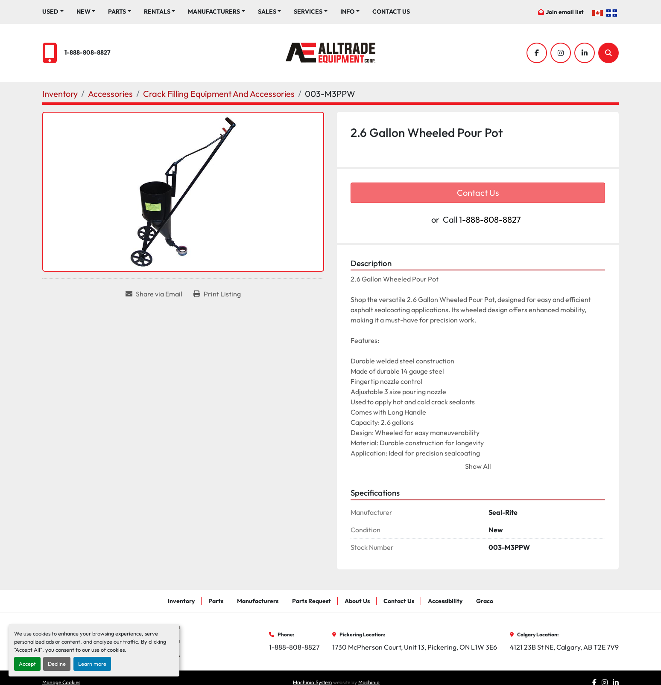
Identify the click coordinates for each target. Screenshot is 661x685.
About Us (357, 601)
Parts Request (311, 601)
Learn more (92, 663)
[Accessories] (110, 93)
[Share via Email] (154, 294)
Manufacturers (214, 11)
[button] (86, 11)
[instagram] (560, 53)
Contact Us (391, 11)
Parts (117, 11)
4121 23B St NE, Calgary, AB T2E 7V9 (564, 647)
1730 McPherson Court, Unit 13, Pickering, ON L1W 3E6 (414, 647)
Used (50, 11)
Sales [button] (267, 11)
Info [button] (347, 11)
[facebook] (536, 53)
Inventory (181, 601)
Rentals (157, 11)
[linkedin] (584, 53)
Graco (484, 601)
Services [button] (308, 11)
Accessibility (445, 601)
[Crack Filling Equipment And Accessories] (219, 93)
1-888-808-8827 (87, 52)
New (83, 11)
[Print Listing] (217, 294)
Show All (478, 466)
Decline (57, 663)
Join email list (565, 12)
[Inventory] (60, 93)
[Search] (608, 53)
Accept (27, 663)
